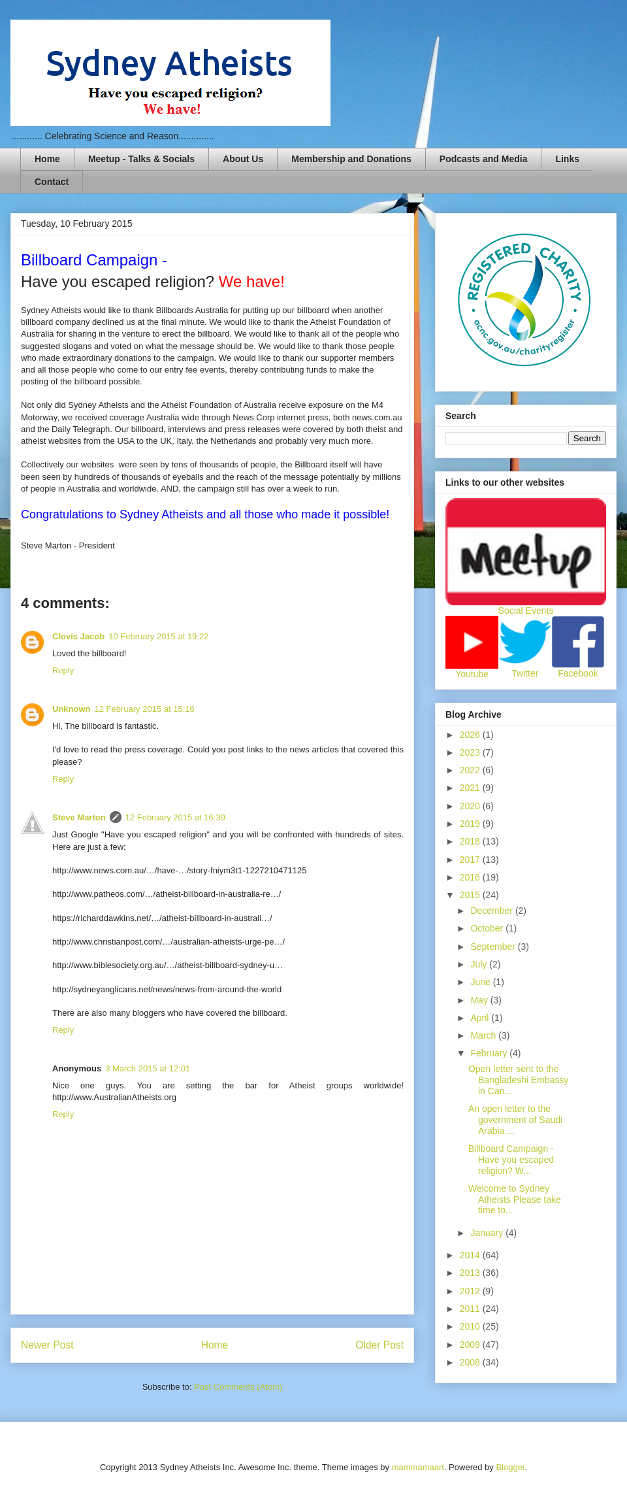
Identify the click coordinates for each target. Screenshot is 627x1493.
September (493, 946)
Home (47, 159)
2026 (471, 735)
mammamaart (418, 1467)
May (480, 1000)
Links (567, 159)
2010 (471, 1326)
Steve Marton (79, 817)
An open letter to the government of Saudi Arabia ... (515, 1119)
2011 (471, 1308)
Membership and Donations (351, 159)
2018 (471, 841)
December (492, 910)
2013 (471, 1272)
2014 (471, 1255)
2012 (471, 1291)
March (484, 1035)
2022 (471, 770)
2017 (471, 859)
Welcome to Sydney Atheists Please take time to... (514, 1199)
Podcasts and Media (484, 159)
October (488, 928)
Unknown (71, 709)
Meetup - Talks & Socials (141, 159)
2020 (471, 806)
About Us (243, 159)
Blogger (510, 1467)
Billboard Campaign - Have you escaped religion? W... (512, 1159)
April (480, 1018)
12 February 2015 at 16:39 (175, 817)
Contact (52, 181)
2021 (471, 787)
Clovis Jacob (78, 636)
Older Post (379, 1344)
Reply (63, 670)
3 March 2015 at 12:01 (147, 1068)
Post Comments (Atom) (238, 1387)
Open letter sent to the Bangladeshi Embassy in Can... (518, 1080)
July (479, 964)
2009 (471, 1344)
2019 (471, 823)
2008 (471, 1362)
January (488, 1233)
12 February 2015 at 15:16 (145, 709)
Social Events (526, 610)
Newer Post (47, 1344)
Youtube (472, 674)
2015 (471, 895)
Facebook (578, 673)
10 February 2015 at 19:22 (158, 636)
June (481, 982)
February (489, 1053)
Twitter (524, 673)
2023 (471, 752)
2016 (471, 877)
